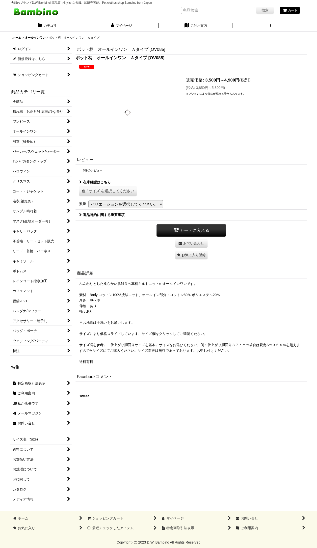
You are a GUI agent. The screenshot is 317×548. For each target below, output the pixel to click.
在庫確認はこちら (95, 182)
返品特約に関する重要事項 (102, 215)
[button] (270, 26)
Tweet (84, 396)
